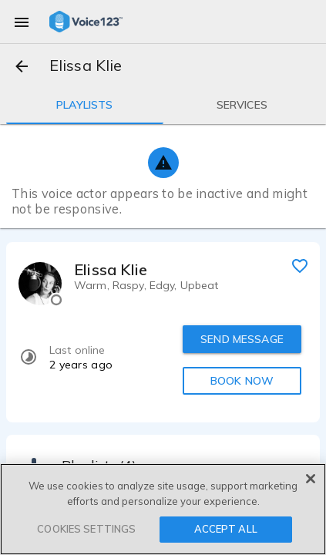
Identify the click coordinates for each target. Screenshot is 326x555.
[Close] (310, 478)
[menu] (21, 21)
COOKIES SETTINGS (86, 529)
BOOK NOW (242, 381)
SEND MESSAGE (242, 339)
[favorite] (299, 265)
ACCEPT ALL (225, 529)
